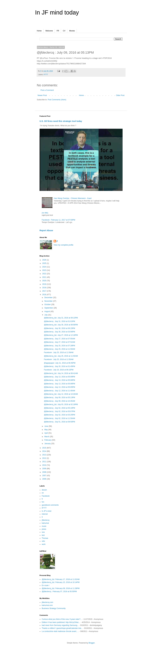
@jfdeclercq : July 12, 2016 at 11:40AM (59, 391)
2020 (44, 281)
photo (44, 529)
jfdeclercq (45, 520)
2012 (44, 458)
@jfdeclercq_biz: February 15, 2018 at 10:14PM (61, 582)
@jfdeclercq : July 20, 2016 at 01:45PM (59, 366)
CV (64, 31)
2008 (44, 472)
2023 (44, 270)
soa (43, 532)
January (47, 444)
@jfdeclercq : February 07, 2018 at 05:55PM (59, 591)
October (47, 304)
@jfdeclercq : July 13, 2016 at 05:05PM (59, 387)
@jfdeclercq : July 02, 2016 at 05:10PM (59, 408)
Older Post (120, 95)
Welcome (49, 31)
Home (39, 31)
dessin (44, 490)
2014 (44, 451)
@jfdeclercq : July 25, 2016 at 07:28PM (59, 346)
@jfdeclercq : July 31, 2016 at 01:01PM (59, 321)
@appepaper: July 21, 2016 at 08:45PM (59, 363)
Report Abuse (46, 230)
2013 (44, 455)
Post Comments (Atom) (57, 100)
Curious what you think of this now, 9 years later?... (62, 619)
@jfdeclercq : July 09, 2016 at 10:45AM (59, 401)
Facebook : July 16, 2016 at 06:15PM (58, 370)
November (48, 301)
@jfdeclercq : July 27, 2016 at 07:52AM (59, 342)
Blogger (92, 643)
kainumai (45, 523)
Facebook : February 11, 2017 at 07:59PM (58, 220)
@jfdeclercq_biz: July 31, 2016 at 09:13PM (61, 318)
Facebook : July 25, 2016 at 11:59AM (58, 352)
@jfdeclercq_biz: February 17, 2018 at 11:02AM (61, 579)
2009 (44, 469)
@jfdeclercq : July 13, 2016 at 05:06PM (59, 380)
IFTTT (46, 74)
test (43, 535)
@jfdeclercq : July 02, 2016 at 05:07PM (59, 411)
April (46, 433)
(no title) (45, 213)
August (47, 311)
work (44, 544)
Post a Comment (47, 90)
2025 (44, 263)
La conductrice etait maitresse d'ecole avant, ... (60, 631)
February (48, 440)
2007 (44, 476)
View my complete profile (63, 245)
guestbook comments (50, 505)
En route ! (46, 585)
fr (42, 499)
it (42, 517)
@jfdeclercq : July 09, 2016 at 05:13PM (59, 397)
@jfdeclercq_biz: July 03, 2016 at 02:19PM (61, 404)
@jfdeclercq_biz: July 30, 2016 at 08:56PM (61, 325)
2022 (44, 274)
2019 (44, 284)
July (46, 315)
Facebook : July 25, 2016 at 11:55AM (58, 359)
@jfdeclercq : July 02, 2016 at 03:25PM (59, 415)
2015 (44, 448)
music (44, 526)
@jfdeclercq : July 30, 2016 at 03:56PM (59, 332)
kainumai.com (47, 605)
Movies (72, 31)
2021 (44, 277)
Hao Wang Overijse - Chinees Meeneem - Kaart (72, 198)
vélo (43, 541)
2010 (44, 465)
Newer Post (42, 95)
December (48, 297)
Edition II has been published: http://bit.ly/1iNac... (61, 622)
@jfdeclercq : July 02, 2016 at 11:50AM (59, 418)
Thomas (45, 538)
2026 (44, 260)
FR (58, 31)
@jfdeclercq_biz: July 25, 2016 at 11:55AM (61, 356)
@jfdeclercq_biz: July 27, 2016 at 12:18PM (61, 335)
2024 (44, 267)
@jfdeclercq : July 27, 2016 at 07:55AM (59, 339)
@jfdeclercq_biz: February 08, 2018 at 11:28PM (61, 588)
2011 (44, 462)
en (43, 493)
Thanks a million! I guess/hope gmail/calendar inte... (62, 628)
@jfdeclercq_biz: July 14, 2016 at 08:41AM (61, 373)
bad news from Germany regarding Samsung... (60, 625)
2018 (44, 288)
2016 (44, 295)
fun (43, 502)
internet (45, 514)
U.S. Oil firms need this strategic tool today (61, 121)
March (47, 437)
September (49, 308)
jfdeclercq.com (47, 602)
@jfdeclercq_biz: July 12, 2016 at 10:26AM (61, 394)
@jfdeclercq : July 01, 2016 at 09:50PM (59, 422)
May (46, 430)
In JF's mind (46, 511)
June (46, 426)
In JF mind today (57, 12)
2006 (44, 479)
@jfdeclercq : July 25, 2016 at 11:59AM (59, 349)
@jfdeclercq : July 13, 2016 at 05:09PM (59, 377)
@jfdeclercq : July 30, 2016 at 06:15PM (59, 328)
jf (57, 241)
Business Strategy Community (54, 608)
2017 (44, 291)
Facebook (46, 496)
